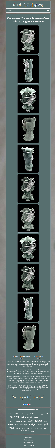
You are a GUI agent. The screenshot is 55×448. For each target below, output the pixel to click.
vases (11, 421)
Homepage (28, 437)
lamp (16, 414)
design (45, 421)
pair (31, 428)
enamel (33, 431)
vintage (23, 424)
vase (11, 427)
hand (36, 428)
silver (10, 413)
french (10, 425)
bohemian (25, 431)
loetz (35, 417)
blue (45, 417)
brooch (18, 421)
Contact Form (28, 440)
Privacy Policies (28, 442)
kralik (23, 428)
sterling (26, 414)
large (41, 428)
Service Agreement (28, 445)
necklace (41, 418)
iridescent (26, 417)
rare (45, 428)
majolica (18, 428)
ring (28, 428)
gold (46, 424)
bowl (42, 414)
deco (46, 414)
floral (40, 425)
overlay (37, 414)
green (38, 420)
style (16, 424)
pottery (32, 414)
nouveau (15, 416)
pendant (23, 421)
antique (33, 424)
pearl (21, 414)
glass (31, 420)
